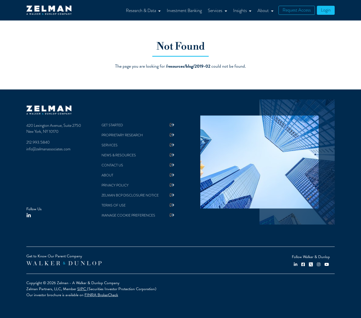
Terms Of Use (114, 205)
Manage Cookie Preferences (128, 215)
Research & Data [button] (141, 10)
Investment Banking (184, 10)
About (107, 175)
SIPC (82, 289)
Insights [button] (240, 10)
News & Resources (119, 155)
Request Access (297, 10)
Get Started (112, 125)
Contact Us (112, 165)
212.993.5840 (38, 142)
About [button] (263, 10)
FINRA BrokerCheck (101, 295)
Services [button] (215, 10)
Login (326, 10)
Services (110, 145)
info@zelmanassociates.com (48, 149)
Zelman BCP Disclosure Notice (130, 195)
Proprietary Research (122, 135)
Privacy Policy (115, 185)
